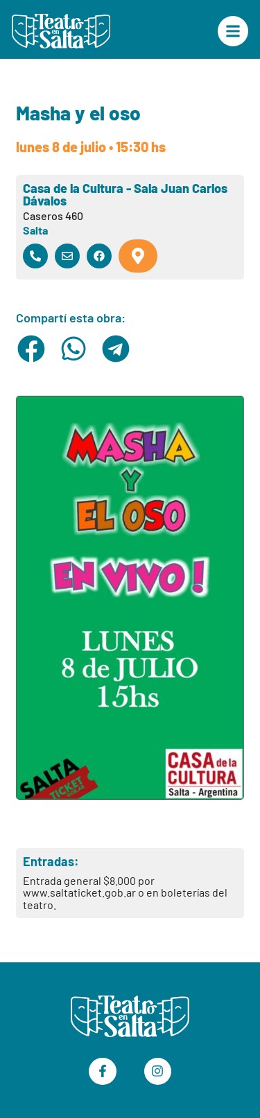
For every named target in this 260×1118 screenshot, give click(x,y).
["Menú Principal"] (233, 31)
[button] (31, 349)
